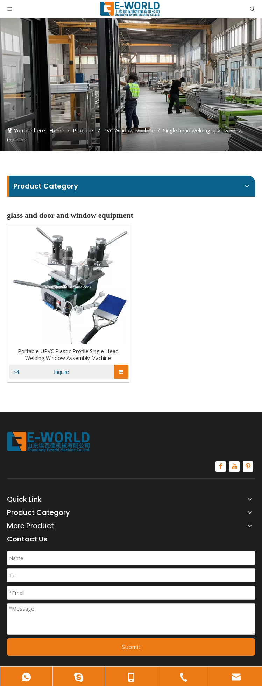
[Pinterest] (248, 466)
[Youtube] (234, 466)
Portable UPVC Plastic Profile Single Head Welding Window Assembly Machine (68, 354)
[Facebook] (220, 466)
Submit (131, 647)
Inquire (39, 372)
